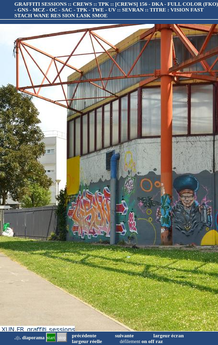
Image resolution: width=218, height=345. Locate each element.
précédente (84, 335)
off (151, 341)
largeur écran (168, 335)
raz (159, 341)
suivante (124, 335)
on (144, 341)
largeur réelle (87, 341)
